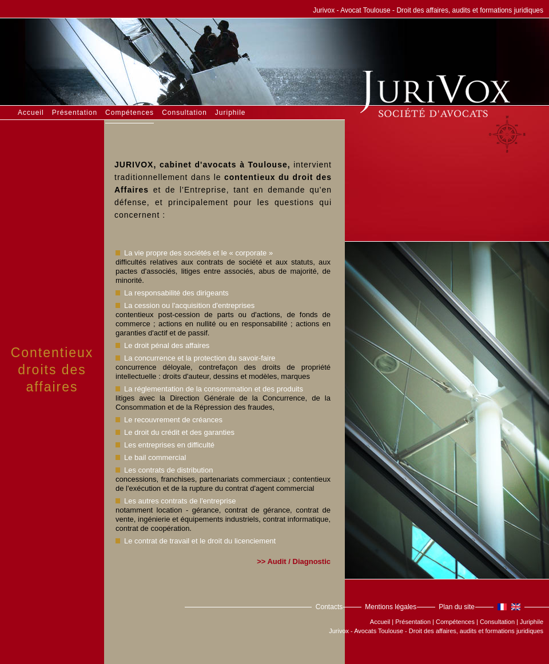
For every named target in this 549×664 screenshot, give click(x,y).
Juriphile (230, 113)
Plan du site (457, 607)
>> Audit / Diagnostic (294, 561)
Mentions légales (390, 607)
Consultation (184, 113)
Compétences (129, 113)
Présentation (74, 113)
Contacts (329, 607)
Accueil (31, 113)
